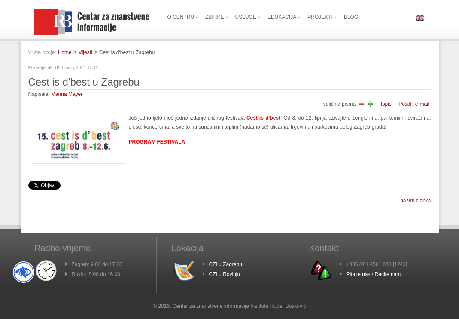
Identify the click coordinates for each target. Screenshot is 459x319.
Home (65, 52)
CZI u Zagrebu (225, 264)
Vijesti (85, 52)
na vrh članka (415, 201)
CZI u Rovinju (224, 274)
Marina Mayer (66, 94)
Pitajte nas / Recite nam (374, 274)
